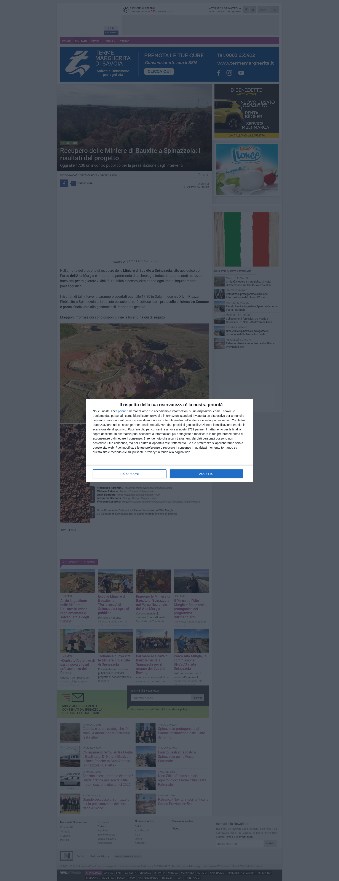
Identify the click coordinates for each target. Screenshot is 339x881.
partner (123, 411)
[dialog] (169, 440)
